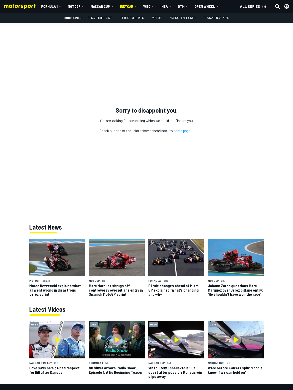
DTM (181, 6)
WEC (146, 6)
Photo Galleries (132, 18)
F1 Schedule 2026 (100, 18)
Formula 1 (49, 6)
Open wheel (205, 6)
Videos (157, 18)
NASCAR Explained (182, 18)
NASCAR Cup (100, 6)
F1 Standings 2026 (216, 18)
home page (182, 130)
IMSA (164, 6)
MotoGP (74, 6)
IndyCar (126, 6)
